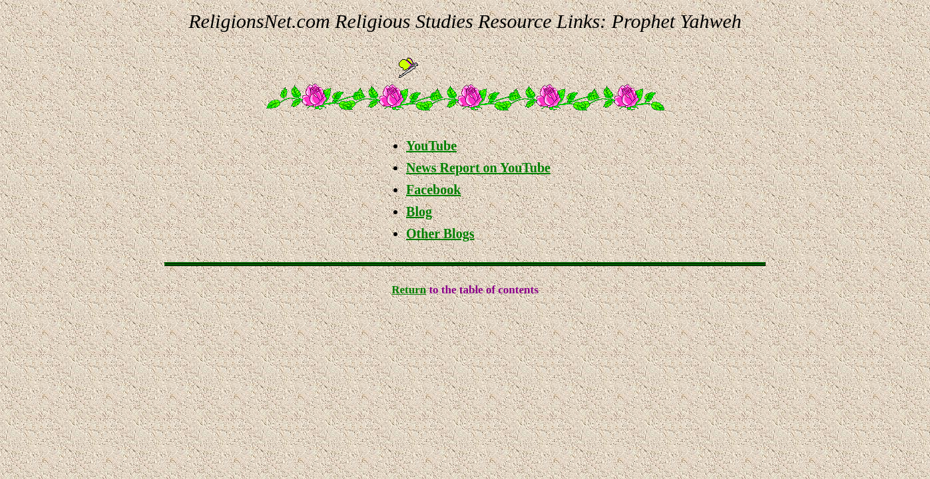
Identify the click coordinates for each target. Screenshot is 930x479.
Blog (419, 211)
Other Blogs (440, 233)
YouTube (431, 145)
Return (408, 289)
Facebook (433, 189)
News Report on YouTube (478, 167)
